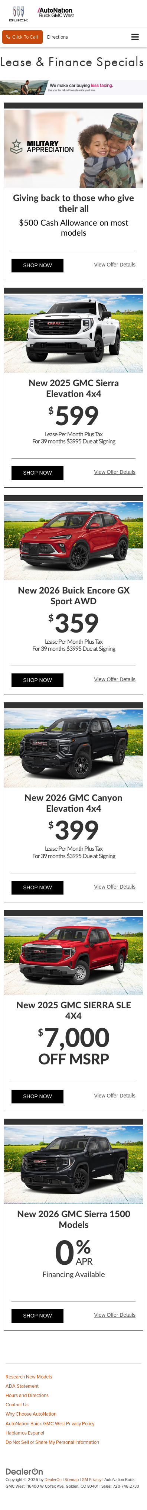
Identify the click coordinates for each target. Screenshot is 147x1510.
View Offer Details (114, 265)
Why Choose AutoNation (31, 1413)
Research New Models (29, 1376)
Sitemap (72, 1479)
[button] (22, 37)
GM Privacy (91, 1479)
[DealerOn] (24, 1471)
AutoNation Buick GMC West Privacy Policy (50, 1423)
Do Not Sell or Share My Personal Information (52, 1442)
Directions (57, 36)
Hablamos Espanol (25, 1432)
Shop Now (37, 265)
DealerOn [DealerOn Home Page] (53, 1479)
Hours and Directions (27, 1395)
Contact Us (17, 1404)
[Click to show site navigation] (135, 37)
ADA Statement (22, 1386)
